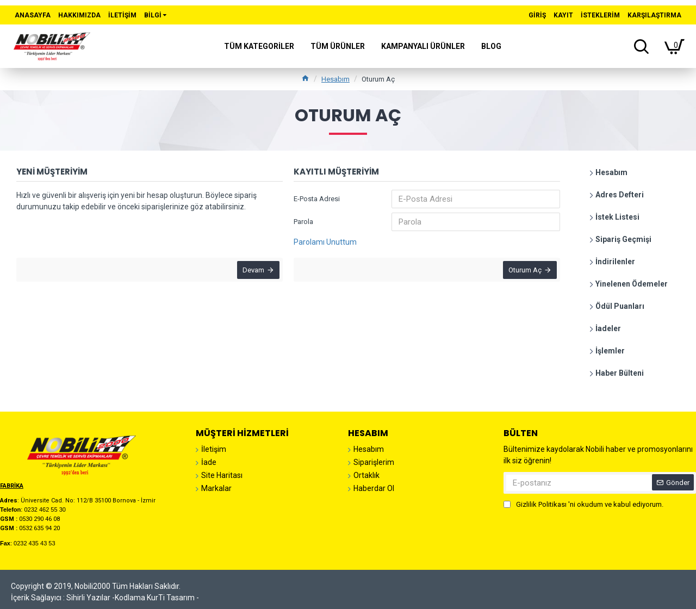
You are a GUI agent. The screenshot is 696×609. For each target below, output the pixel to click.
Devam (251, 272)
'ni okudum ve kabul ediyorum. (583, 504)
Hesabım (335, 79)
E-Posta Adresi (317, 199)
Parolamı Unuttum (325, 242)
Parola (303, 221)
